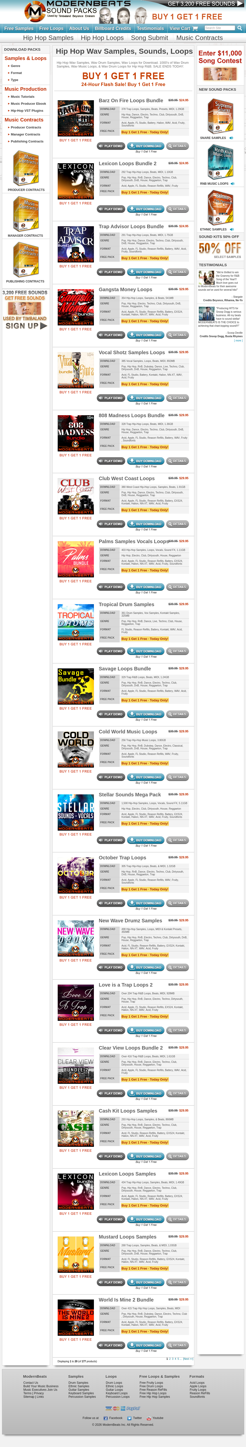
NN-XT (144, 314)
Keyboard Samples (81, 1393)
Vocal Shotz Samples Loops (132, 352)
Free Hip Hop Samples (155, 1397)
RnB (140, 177)
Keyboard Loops (117, 1393)
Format (16, 73)
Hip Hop (126, 114)
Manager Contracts (25, 134)
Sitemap (28, 1397)
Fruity (181, 122)
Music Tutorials (22, 96)
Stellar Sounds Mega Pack (130, 794)
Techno (154, 114)
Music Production (26, 89)
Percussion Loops (118, 1397)
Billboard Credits (113, 28)
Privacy (39, 1393)
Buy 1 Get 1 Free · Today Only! (145, 132)
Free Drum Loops (151, 1386)
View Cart (184, 28)
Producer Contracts (26, 127)
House (125, 117)
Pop (124, 177)
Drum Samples (78, 1383)
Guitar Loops (114, 1390)
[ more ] (238, 340)
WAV (168, 122)
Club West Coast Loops (127, 478)
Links (40, 1397)
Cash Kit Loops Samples (128, 1111)
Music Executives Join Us (40, 1390)
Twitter (134, 1418)
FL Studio (141, 122)
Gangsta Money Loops (125, 289)
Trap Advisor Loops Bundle (131, 226)
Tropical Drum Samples (126, 604)
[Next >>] (188, 1359)
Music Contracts (199, 37)
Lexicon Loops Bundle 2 (128, 163)
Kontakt (126, 314)
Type (14, 80)
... (181, 1359)
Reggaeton (136, 117)
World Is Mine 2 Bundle (126, 1300)
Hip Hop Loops (102, 37)
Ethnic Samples (78, 1386)
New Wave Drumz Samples (130, 920)
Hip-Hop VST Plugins (27, 110)
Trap (146, 117)
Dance (135, 114)
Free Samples (19, 28)
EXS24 (178, 311)
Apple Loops (198, 1386)
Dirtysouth (171, 114)
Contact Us (30, 1383)
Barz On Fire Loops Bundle (131, 100)
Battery (152, 122)
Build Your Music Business (41, 1386)
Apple (131, 122)
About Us (79, 28)
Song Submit (149, 37)
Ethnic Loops (114, 1386)
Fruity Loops (198, 1390)
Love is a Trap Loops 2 (126, 985)
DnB (180, 114)
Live (165, 366)
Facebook (113, 1418)
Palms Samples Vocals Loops (134, 541)
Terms (27, 1393)
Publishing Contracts (27, 141)
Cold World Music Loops (128, 731)
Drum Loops (114, 1383)
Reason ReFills (200, 1393)
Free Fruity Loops (151, 1383)
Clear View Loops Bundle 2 (131, 1048)
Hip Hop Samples (48, 37)
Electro (144, 114)
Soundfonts (128, 125)
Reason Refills (156, 185)
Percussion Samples (82, 1397)
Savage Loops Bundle (125, 668)
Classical (178, 745)
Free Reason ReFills (153, 1390)
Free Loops (51, 28)
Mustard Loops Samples (128, 1237)
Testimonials (150, 28)
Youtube (155, 1418)
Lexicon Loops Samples (127, 1174)
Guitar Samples (78, 1390)
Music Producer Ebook (28, 103)
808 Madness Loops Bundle (132, 415)
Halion (160, 122)
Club (161, 114)
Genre (15, 66)
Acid (124, 122)
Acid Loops (197, 1383)
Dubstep (148, 366)
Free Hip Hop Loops (153, 1393)
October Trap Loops (122, 857)
